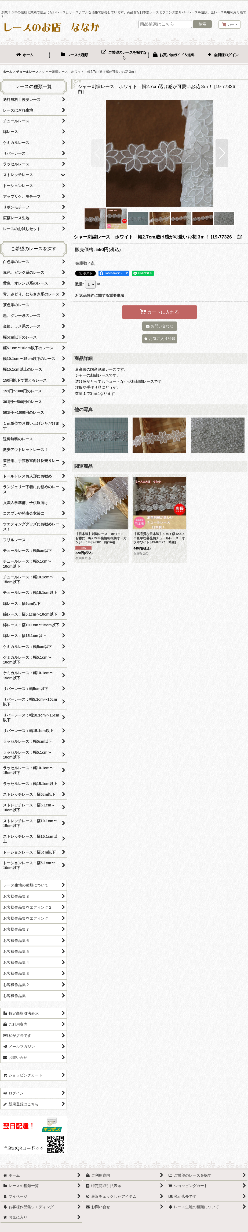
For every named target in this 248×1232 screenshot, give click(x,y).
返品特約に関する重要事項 (99, 295)
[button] (97, 153)
